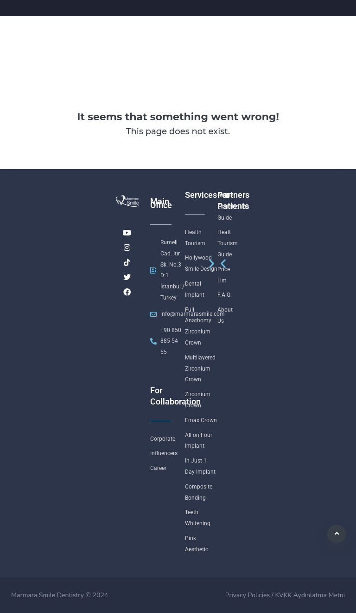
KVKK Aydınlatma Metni (310, 595)
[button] (223, 263)
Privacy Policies (247, 595)
